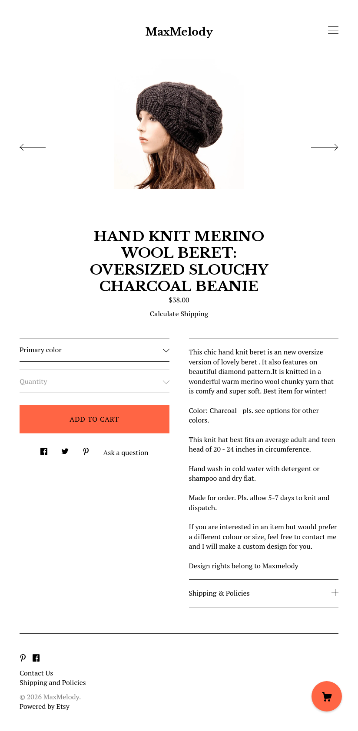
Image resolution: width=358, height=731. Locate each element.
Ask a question (126, 452)
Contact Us (36, 673)
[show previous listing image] (41, 145)
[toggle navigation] (333, 30)
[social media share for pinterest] (86, 449)
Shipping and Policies (53, 682)
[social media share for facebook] (43, 449)
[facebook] (36, 658)
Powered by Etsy (45, 706)
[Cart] (327, 696)
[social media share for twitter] (65, 449)
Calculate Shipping (179, 313)
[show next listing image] (316, 145)
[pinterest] (23, 658)
